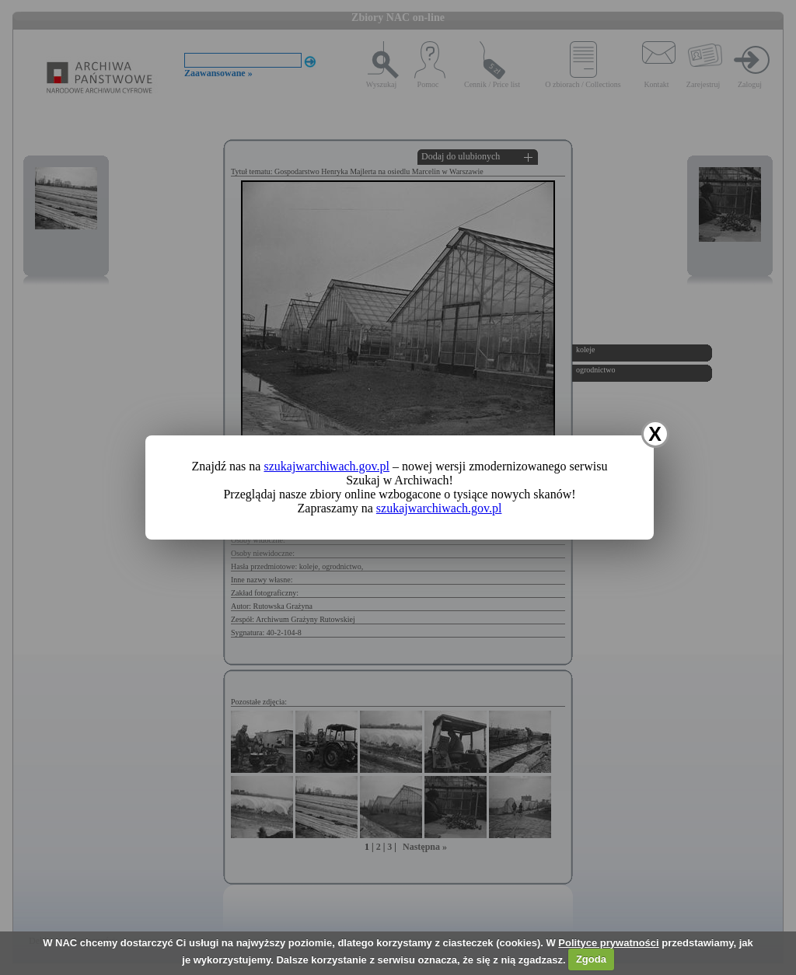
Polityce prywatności (608, 943)
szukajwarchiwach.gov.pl (326, 466)
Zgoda (591, 959)
